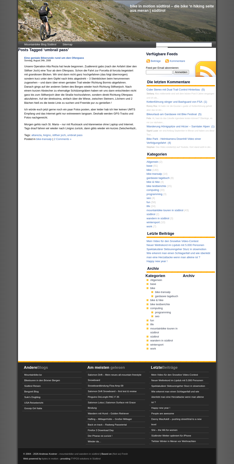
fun (148, 202)
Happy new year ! (157, 261)
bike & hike (153, 181)
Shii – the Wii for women (164, 430)
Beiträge (156, 61)
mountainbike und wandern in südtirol (79, 453)
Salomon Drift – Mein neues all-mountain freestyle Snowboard (115, 377)
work (149, 226)
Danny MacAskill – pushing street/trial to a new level (176, 422)
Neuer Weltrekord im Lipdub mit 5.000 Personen (175, 245)
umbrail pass (74, 135)
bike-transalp (44, 139)
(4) (169, 142)
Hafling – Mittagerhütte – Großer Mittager (110, 419)
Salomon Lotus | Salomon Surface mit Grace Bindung (112, 405)
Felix (149, 118)
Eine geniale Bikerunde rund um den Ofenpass (54, 57)
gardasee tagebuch (158, 178)
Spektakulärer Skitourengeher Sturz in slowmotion (176, 249)
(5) (203, 89)
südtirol (151, 214)
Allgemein (152, 161)
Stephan (151, 147)
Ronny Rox (152, 106)
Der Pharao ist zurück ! (100, 435)
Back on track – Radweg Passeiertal (107, 424)
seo (149, 198)
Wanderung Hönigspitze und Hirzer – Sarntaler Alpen (178, 126)
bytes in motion (50, 458)
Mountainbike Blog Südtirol (40, 44)
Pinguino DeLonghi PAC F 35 (103, 396)
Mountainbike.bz (33, 374)
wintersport (153, 222)
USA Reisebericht (33, 402)
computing (153, 190)
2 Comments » (63, 139)
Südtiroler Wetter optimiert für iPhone (171, 435)
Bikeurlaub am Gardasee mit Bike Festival (172, 114)
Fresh (125, 453)
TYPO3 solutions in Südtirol (86, 458)
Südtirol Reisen (32, 385)
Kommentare (177, 61)
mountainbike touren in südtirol (165, 210)
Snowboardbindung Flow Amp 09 (106, 385)
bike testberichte (156, 186)
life (148, 206)
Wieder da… (94, 441)
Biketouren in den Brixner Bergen (42, 380)
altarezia (37, 135)
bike (149, 169)
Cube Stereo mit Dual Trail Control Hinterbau (173, 89)
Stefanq (150, 94)
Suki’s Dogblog (32, 397)
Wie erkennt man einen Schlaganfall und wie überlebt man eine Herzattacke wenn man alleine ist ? (177, 397)
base (149, 165)
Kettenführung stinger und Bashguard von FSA (174, 101)
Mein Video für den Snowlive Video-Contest (172, 241)
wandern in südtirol (158, 218)
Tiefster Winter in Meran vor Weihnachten (173, 441)
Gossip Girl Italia (33, 408)
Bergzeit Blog (31, 391)
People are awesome (162, 413)
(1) (205, 101)
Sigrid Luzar (152, 131)
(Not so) (117, 453)
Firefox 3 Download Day (101, 430)
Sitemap (68, 44)
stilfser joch (59, 135)
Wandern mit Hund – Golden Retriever (108, 413)
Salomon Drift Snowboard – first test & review (112, 391)
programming (154, 194)
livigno (47, 135)
